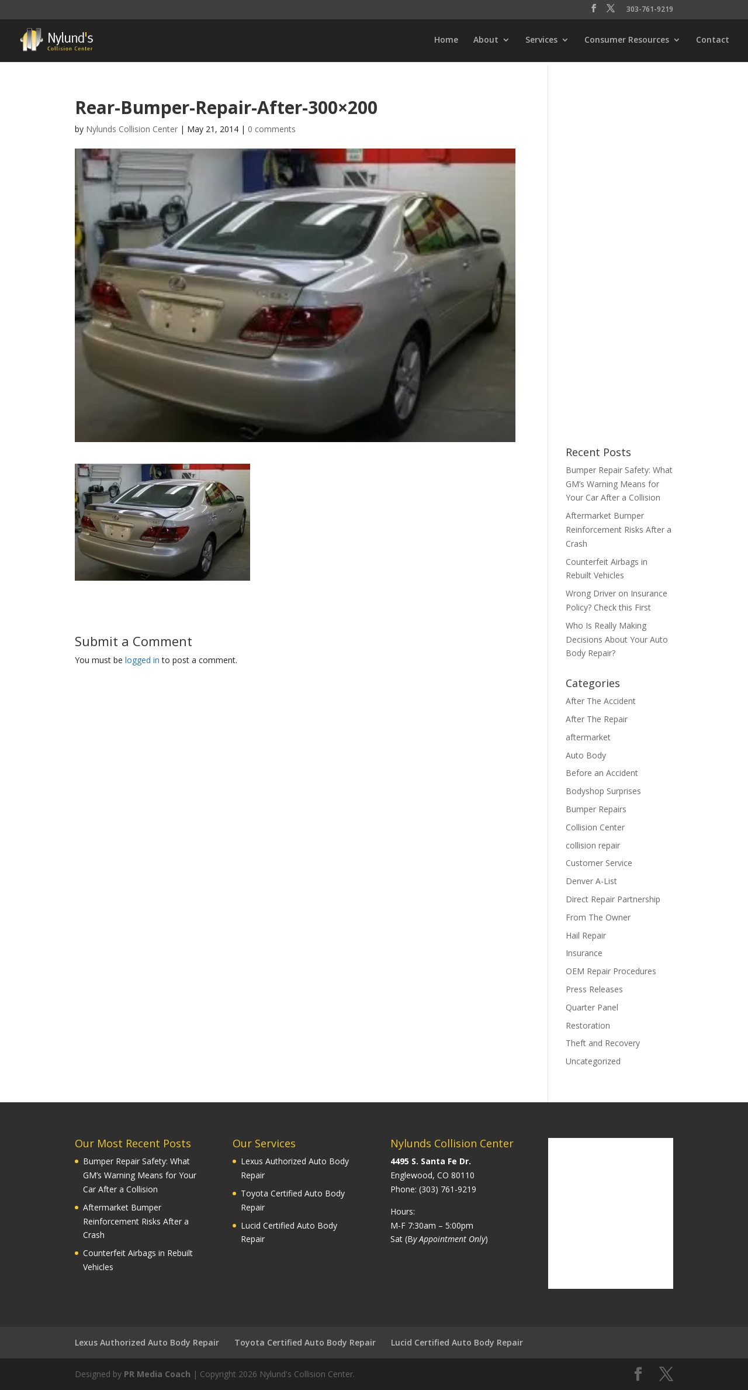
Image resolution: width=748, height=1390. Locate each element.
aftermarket (588, 737)
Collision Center (595, 827)
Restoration (588, 1025)
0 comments (272, 128)
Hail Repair (586, 935)
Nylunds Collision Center (132, 128)
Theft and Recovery (603, 1042)
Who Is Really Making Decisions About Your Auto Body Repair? (617, 639)
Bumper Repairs (596, 809)
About (485, 40)
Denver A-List (591, 881)
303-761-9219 (649, 10)
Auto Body (586, 755)
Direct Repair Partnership (613, 899)
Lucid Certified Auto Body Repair (457, 1342)
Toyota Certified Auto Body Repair (305, 1342)
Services (541, 40)
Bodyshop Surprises (603, 790)
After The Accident (601, 700)
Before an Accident (602, 772)
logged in (142, 659)
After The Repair (597, 719)
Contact (712, 40)
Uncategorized (593, 1061)
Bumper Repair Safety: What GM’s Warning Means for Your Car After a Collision (619, 483)
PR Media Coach (157, 1373)
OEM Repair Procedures (611, 971)
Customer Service (599, 862)
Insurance (584, 952)
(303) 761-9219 (447, 1189)
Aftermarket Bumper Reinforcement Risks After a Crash (618, 529)
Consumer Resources (626, 40)
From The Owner (598, 917)
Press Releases (594, 989)
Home (446, 40)
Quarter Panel (592, 1007)
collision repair (593, 845)
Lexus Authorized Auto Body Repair (147, 1342)
